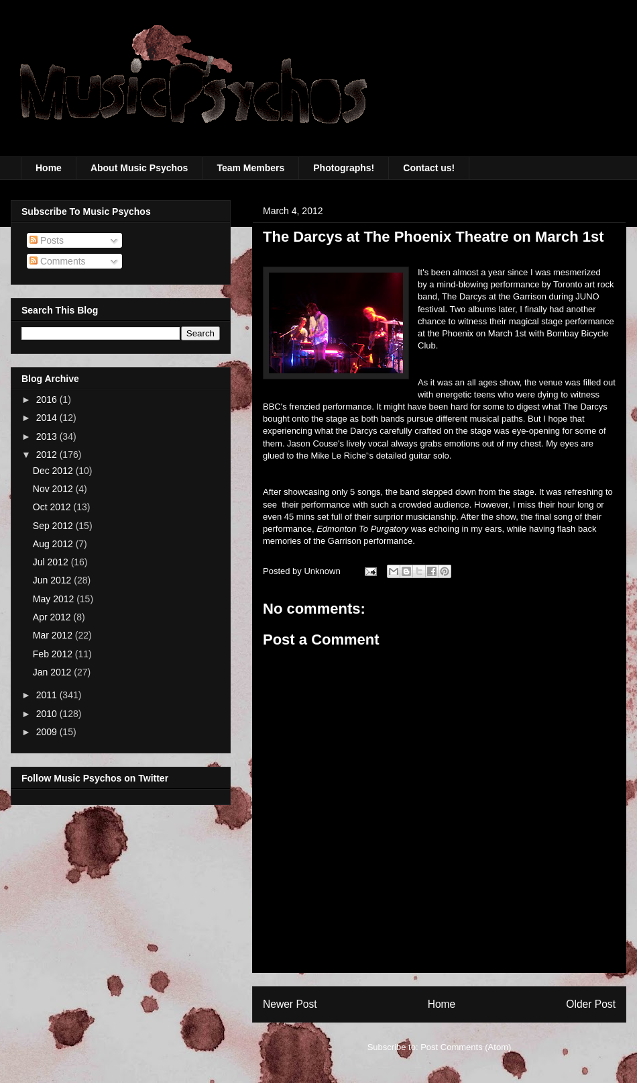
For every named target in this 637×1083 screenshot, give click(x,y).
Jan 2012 (53, 672)
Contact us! (429, 167)
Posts (47, 240)
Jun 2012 (53, 580)
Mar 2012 (54, 635)
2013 (48, 436)
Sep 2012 (54, 525)
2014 (48, 417)
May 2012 (54, 599)
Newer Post (290, 1004)
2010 (48, 713)
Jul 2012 (52, 562)
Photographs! (343, 167)
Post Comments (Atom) (465, 1047)
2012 (48, 454)
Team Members (250, 167)
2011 (48, 695)
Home (49, 167)
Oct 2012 (53, 507)
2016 (48, 399)
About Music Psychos (139, 167)
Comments (58, 261)
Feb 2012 (54, 654)
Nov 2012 (54, 488)
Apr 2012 (53, 617)
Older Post (591, 1004)
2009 (48, 731)
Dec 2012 (54, 470)
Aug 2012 (54, 543)
